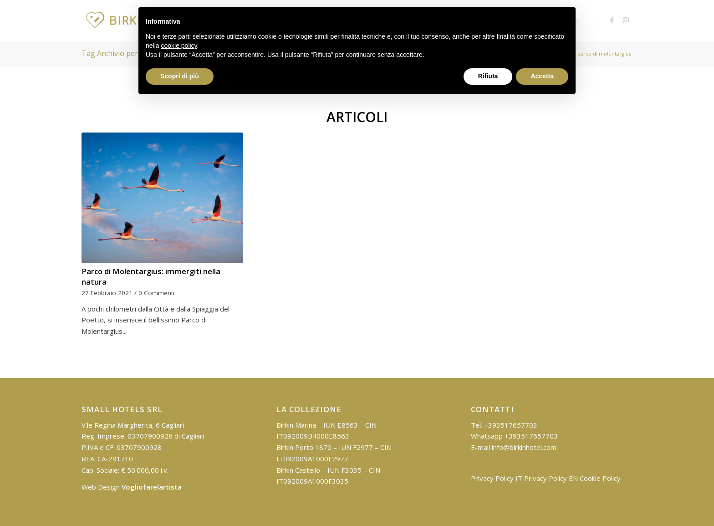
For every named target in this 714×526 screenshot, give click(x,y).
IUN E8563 (340, 424)
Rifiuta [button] (488, 76)
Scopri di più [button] (179, 76)
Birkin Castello (298, 470)
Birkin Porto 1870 (304, 447)
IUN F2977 (356, 447)
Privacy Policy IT (496, 478)
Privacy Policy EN (551, 478)
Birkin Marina (296, 424)
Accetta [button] (542, 76)
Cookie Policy (600, 478)
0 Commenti (156, 293)
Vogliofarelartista (152, 486)
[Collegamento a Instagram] (625, 20)
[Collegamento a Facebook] (612, 20)
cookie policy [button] (179, 45)
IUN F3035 (344, 470)
